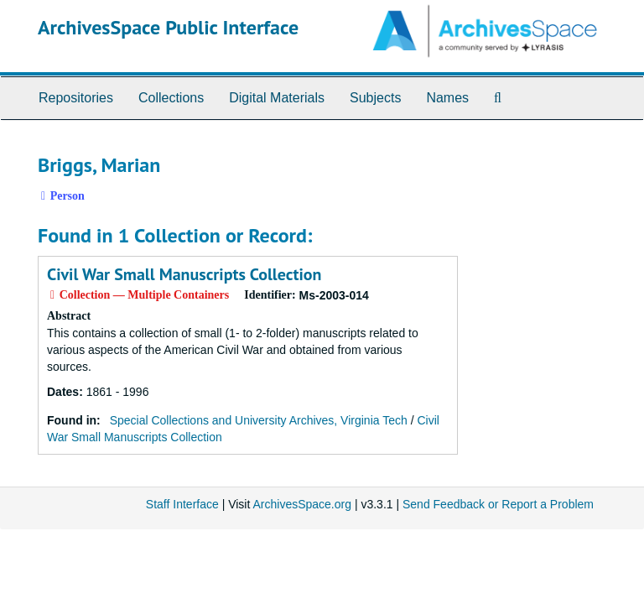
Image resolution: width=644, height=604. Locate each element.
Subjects (375, 98)
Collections (171, 98)
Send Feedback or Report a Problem (498, 504)
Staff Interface (182, 504)
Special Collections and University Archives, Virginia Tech (259, 420)
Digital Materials (277, 98)
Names (447, 98)
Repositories (76, 98)
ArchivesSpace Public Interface (168, 27)
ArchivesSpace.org (301, 504)
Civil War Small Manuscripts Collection (184, 274)
